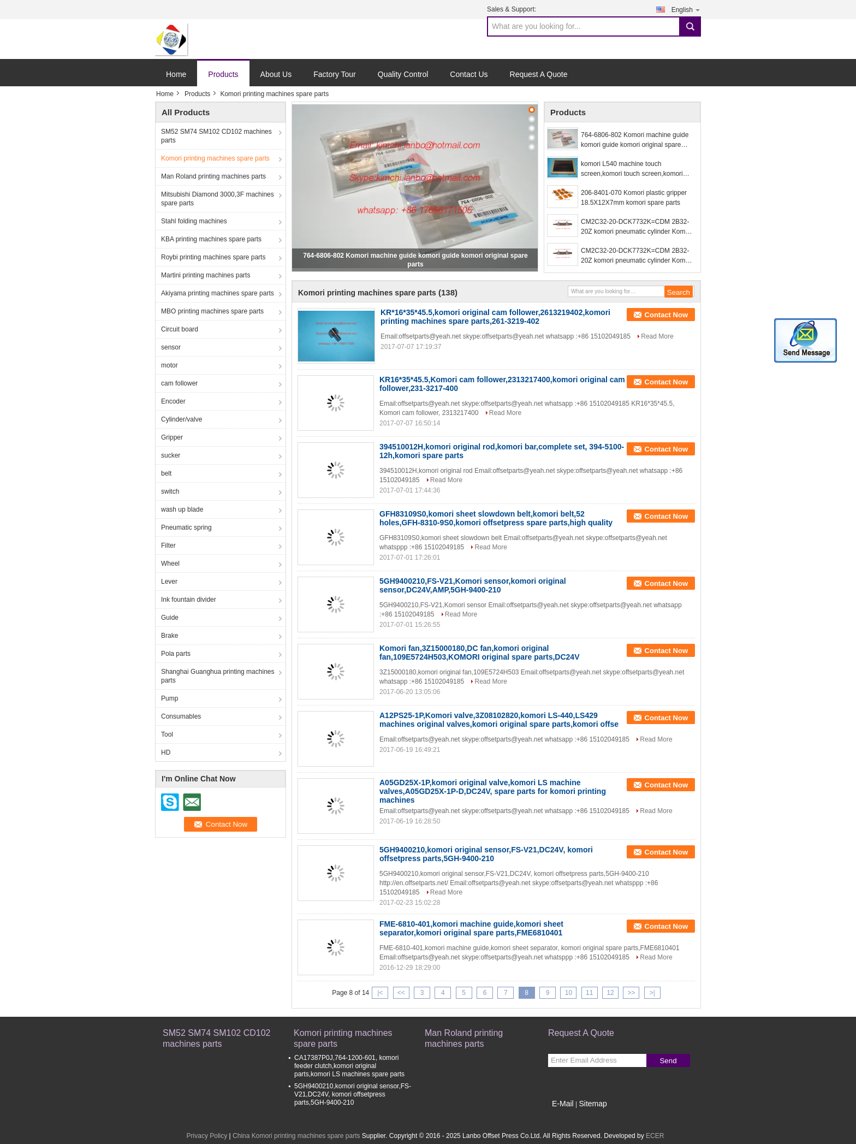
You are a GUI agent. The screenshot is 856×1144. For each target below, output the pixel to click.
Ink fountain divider (188, 599)
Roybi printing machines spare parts (213, 257)
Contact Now (666, 315)
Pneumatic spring (186, 527)
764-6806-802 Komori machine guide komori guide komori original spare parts (634, 140)
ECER (655, 1136)
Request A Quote (539, 74)
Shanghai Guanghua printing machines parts (217, 676)
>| (652, 993)
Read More (657, 336)
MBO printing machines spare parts (212, 311)
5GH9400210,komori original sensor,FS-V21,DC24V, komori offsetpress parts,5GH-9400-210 (486, 854)
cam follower (179, 383)
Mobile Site (567, 1117)
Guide (170, 617)
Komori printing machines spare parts (215, 158)
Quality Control (403, 74)
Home (176, 74)
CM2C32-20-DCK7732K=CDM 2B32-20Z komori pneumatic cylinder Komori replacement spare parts (637, 227)
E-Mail (563, 1103)
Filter (168, 545)
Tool (167, 734)
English (686, 9)
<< (401, 993)
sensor (171, 347)
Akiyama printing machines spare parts (217, 293)
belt (166, 473)
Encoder (173, 401)
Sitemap (593, 1103)
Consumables (181, 716)
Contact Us (469, 74)
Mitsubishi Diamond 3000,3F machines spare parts (217, 199)
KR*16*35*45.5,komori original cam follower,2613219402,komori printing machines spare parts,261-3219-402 (495, 316)
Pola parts (176, 653)
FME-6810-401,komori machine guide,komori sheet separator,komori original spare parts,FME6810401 (471, 928)
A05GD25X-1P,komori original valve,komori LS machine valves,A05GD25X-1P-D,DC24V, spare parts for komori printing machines (492, 791)
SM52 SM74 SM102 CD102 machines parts (216, 136)
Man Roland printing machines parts (213, 176)
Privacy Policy (207, 1136)
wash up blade (182, 509)
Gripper (172, 437)
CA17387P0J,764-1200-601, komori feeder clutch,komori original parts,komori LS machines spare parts (349, 1066)
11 (589, 993)
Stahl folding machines (194, 221)
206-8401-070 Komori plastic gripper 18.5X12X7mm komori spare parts (634, 197)
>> (631, 993)
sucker (170, 455)
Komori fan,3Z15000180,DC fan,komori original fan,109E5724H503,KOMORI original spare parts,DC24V (479, 652)
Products (223, 74)
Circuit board (179, 329)
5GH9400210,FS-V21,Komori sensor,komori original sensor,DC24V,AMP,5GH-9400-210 (472, 585)
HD (165, 752)
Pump (169, 698)
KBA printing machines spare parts (211, 239)
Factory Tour (334, 74)
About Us (276, 74)
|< (380, 993)
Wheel (170, 563)
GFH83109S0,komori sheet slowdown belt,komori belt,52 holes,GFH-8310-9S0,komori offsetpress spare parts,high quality (496, 518)
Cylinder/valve (181, 419)
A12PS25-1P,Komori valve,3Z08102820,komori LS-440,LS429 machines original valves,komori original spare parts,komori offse (499, 719)
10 (568, 993)
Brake (169, 635)
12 (610, 993)
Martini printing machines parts (205, 275)
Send (667, 1061)
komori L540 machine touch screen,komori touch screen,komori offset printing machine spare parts (632, 169)
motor (169, 365)
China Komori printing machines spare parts (296, 1136)
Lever (169, 581)
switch (170, 491)
